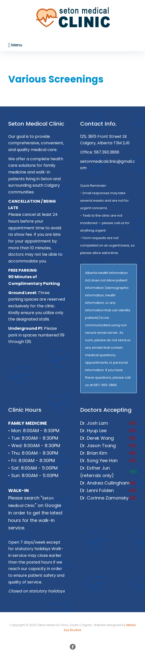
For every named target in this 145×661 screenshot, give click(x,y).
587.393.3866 (106, 152)
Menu (15, 45)
